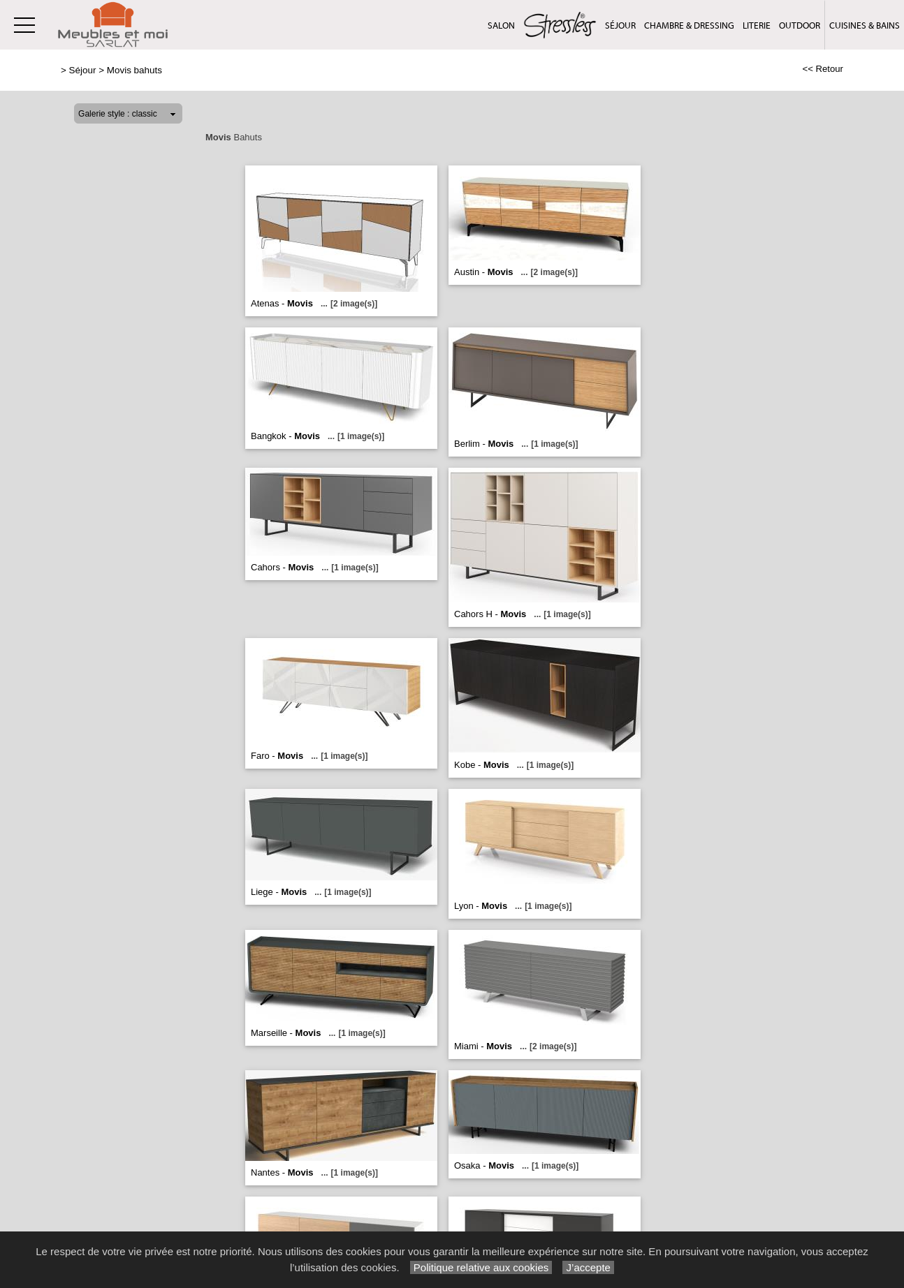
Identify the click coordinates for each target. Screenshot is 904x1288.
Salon (501, 25)
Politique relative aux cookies (481, 1267)
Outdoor (799, 25)
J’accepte (588, 1267)
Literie (757, 25)
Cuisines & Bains (864, 25)
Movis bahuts (134, 70)
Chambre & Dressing (689, 25)
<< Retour (822, 69)
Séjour (620, 25)
